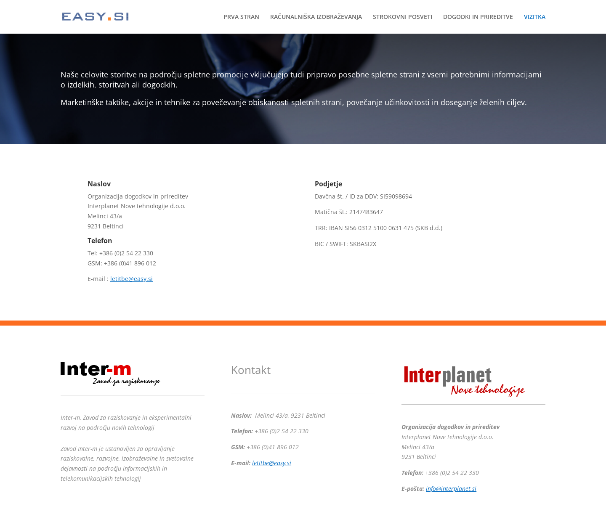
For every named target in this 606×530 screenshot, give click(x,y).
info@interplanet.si (451, 489)
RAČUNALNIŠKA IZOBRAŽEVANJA (316, 17)
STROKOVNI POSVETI (402, 17)
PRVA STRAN (241, 17)
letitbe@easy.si (131, 279)
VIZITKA (534, 17)
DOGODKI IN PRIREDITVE (478, 17)
